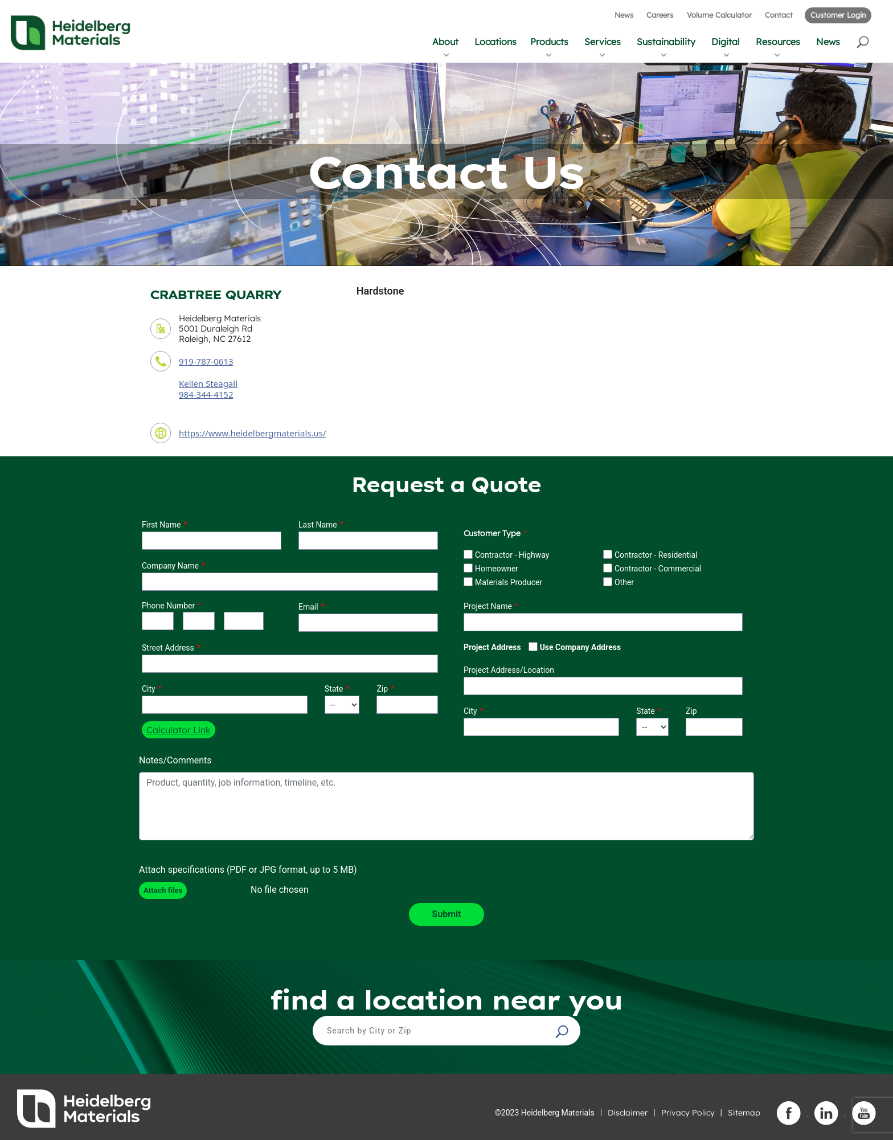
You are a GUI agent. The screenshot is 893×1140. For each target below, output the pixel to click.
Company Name (170, 565)
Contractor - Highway (512, 554)
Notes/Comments (175, 760)
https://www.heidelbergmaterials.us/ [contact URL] (252, 433)
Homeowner (496, 568)
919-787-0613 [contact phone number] (206, 361)
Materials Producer (508, 582)
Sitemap (744, 1113)
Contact (779, 14)
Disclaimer (628, 1113)
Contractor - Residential (656, 554)
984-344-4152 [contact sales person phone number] (206, 394)
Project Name (488, 606)
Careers (659, 14)
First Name (161, 524)
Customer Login (838, 14)
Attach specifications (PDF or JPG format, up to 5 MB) (248, 869)
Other (624, 582)
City (148, 688)
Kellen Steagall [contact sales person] (208, 383)
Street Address (168, 647)
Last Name (317, 524)
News (624, 14)
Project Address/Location (509, 670)
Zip (382, 688)
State (334, 688)
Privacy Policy (688, 1113)
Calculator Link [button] (178, 730)
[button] (864, 41)
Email (308, 606)
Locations (495, 41)
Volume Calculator (719, 14)
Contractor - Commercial (658, 568)
